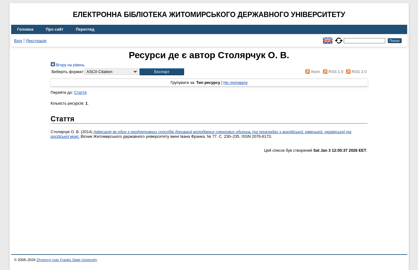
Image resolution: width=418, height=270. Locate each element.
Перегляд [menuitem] (85, 29)
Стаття (80, 92)
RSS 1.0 (332, 71)
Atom (312, 71)
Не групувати (235, 82)
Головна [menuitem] (25, 29)
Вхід (18, 40)
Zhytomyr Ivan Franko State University (67, 260)
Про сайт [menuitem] (54, 29)
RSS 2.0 (355, 71)
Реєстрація (36, 40)
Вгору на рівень (68, 65)
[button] (161, 71)
